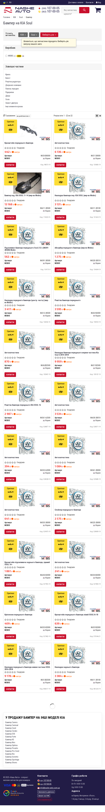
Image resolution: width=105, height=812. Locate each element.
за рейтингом (23, 116)
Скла (7, 99)
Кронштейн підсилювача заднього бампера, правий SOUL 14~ (27, 568)
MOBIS (16, 56)
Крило (7, 74)
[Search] (84, 10)
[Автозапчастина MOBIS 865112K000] (77, 130)
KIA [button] (23, 34)
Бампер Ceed (10, 735)
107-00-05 (48, 8)
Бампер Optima (11, 752)
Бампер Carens (11, 729)
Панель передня (12, 89)
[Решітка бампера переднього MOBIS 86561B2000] (77, 290)
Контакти (89, 2)
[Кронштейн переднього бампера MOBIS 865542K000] (27, 130)
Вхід (98, 2)
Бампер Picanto (11, 755)
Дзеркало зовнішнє (13, 85)
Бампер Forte (10, 743)
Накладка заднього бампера (67, 673)
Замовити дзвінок (46, 798)
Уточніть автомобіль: (10, 34)
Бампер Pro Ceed (12, 758)
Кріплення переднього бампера (19, 620)
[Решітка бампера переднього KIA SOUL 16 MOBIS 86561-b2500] (27, 396)
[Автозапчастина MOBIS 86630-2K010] (77, 396)
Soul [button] (34, 34)
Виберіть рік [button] (49, 34)
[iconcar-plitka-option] (97, 115)
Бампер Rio (10, 761)
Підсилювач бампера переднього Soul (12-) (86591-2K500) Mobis (27, 250)
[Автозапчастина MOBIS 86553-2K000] (27, 502)
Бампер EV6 (10, 740)
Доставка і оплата (75, 2)
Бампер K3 (9, 746)
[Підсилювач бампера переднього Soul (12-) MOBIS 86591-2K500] (27, 236)
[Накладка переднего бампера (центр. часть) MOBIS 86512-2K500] (27, 290)
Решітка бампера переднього (68, 302)
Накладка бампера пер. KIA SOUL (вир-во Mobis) (75, 196)
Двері (7, 96)
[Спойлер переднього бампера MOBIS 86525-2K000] (77, 502)
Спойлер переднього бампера (68, 514)
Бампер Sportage (12, 766)
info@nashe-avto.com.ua (50, 794)
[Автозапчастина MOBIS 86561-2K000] (77, 449)
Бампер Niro (10, 749)
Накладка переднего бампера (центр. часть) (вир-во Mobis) (27, 303)
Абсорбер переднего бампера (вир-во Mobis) (74, 249)
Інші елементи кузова (14, 106)
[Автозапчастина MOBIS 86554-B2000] (77, 555)
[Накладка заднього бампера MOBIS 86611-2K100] (77, 661)
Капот (7, 78)
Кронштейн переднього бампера (19, 143)
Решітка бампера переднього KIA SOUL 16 (23, 408)
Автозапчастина (62, 143)
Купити (10, 165)
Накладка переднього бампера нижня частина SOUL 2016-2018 (25, 674)
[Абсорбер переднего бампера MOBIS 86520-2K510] (77, 236)
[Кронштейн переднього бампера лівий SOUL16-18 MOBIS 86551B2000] (77, 608)
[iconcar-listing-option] (100, 115)
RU (10, 2)
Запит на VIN (43, 802)
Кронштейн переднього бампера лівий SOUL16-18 (76, 620)
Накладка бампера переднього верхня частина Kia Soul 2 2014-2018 (77, 356)
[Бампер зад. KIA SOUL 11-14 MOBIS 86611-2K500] (27, 183)
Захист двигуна (11, 103)
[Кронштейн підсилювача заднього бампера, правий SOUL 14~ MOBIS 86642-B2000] (27, 555)
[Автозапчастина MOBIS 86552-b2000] (27, 449)
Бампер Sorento (11, 763)
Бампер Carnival (11, 732)
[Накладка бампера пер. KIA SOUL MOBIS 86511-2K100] (77, 183)
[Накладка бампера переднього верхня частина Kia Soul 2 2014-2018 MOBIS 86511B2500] (77, 343)
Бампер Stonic (11, 769)
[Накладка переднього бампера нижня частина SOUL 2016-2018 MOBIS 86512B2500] (27, 661)
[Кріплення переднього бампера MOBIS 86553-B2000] (27, 608)
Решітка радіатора (13, 82)
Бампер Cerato (11, 738)
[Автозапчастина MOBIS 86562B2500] (27, 343)
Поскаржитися (44, 806)
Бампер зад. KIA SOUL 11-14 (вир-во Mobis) (23, 196)
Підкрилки (9, 92)
